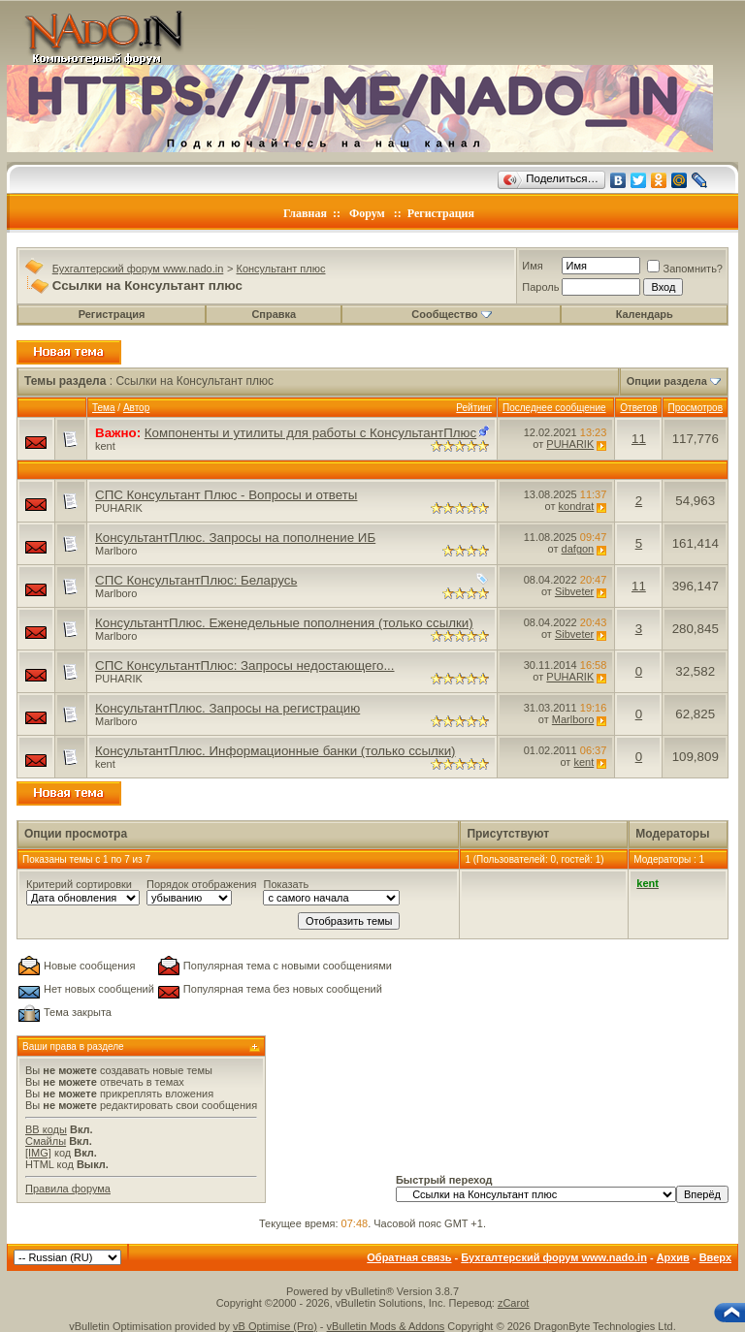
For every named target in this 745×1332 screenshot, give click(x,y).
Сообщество (451, 314)
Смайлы (45, 1141)
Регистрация (440, 213)
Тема (103, 407)
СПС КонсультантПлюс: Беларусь (196, 580)
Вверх (715, 1257)
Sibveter (574, 591)
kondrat (577, 506)
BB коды (46, 1129)
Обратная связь (409, 1257)
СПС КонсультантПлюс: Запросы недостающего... (245, 665)
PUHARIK (570, 444)
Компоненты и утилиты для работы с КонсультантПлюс (310, 433)
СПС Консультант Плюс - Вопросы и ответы (226, 495)
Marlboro (116, 550)
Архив (673, 1257)
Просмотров (695, 407)
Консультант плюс (281, 268)
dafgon (578, 549)
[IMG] (38, 1152)
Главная (305, 213)
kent (105, 446)
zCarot (513, 1303)
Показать (285, 884)
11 (639, 438)
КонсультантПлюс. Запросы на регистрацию (227, 708)
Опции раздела (667, 381)
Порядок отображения (201, 884)
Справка (273, 314)
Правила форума (68, 1188)
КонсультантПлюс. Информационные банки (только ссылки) (275, 751)
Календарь (644, 314)
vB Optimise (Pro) (275, 1326)
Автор (136, 407)
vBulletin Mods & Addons (386, 1326)
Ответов (638, 407)
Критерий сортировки (79, 884)
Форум (367, 213)
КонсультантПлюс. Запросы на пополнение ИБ (235, 537)
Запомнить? (685, 268)
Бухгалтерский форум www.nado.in (138, 268)
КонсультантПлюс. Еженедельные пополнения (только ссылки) (284, 623)
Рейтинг (474, 407)
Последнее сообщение (554, 407)
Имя (532, 265)
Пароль (540, 287)
